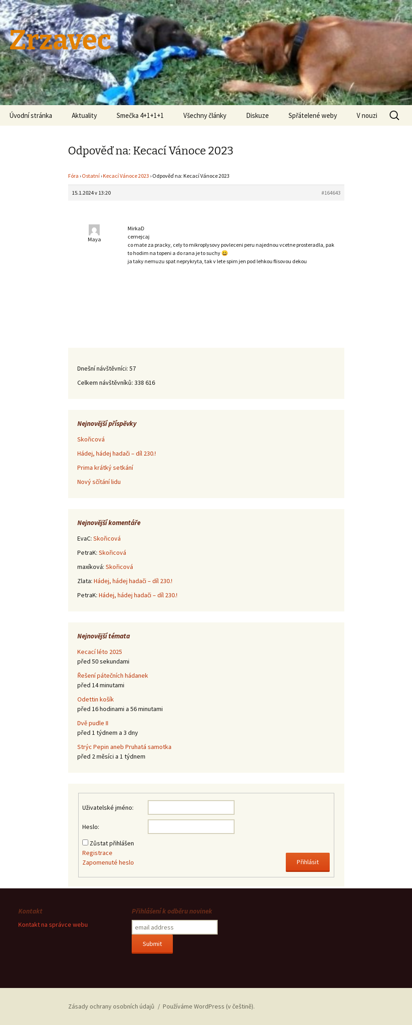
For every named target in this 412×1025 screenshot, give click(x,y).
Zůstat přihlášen (112, 843)
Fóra (73, 175)
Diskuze (257, 115)
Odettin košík (95, 699)
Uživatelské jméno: (108, 807)
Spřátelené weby (313, 115)
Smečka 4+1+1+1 (140, 115)
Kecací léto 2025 (99, 652)
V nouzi (367, 115)
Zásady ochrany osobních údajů (111, 1006)
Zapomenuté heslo (108, 862)
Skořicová (91, 439)
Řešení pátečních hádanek (112, 675)
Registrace (97, 853)
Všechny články (204, 115)
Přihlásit (308, 862)
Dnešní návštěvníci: (103, 368)
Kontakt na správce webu (53, 924)
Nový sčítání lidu (99, 482)
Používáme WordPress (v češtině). (209, 1006)
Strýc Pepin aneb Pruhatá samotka (124, 747)
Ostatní (91, 175)
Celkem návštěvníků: (105, 382)
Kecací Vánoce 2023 (126, 175)
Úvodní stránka (30, 115)
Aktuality (84, 115)
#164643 (331, 192)
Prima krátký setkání (105, 467)
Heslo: (90, 827)
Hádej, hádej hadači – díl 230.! (116, 453)
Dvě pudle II (92, 723)
